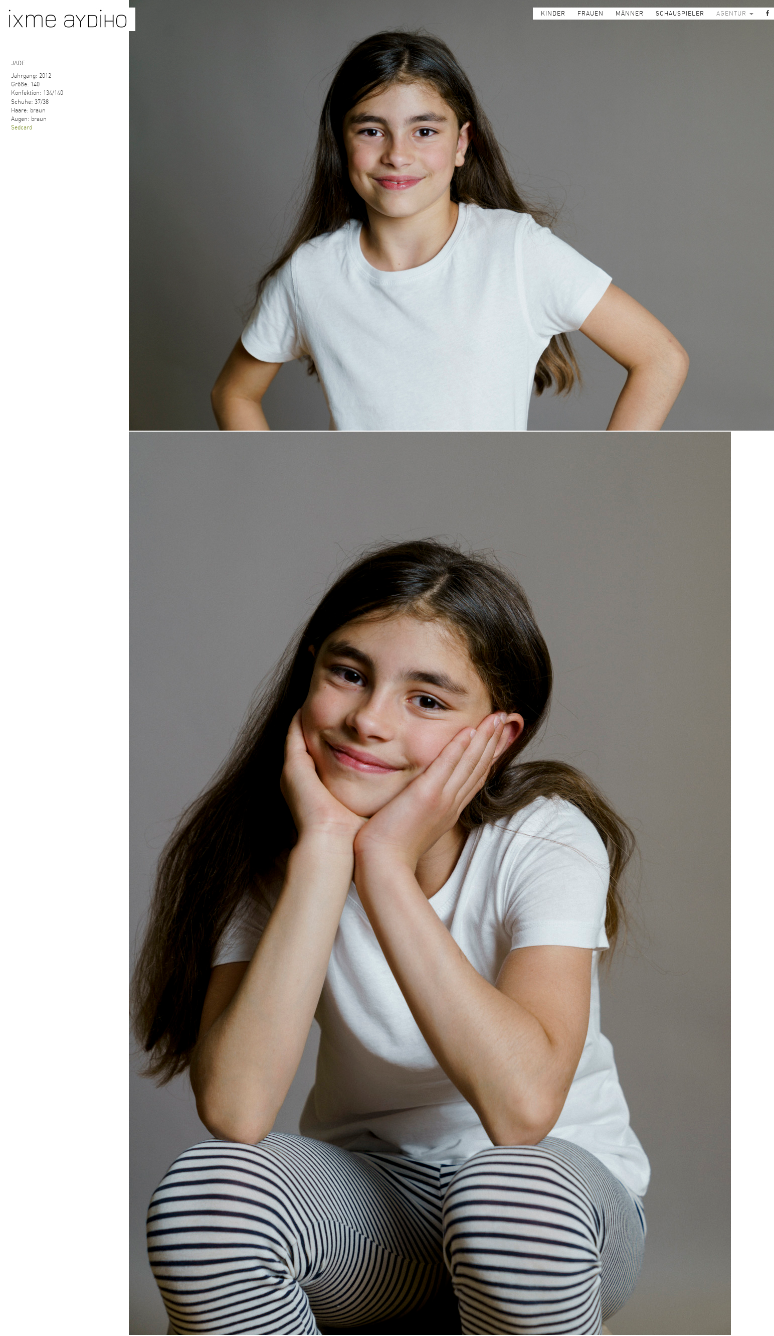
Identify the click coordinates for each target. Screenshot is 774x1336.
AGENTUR (734, 14)
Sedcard (21, 127)
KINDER (553, 14)
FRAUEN (590, 14)
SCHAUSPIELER (680, 14)
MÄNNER (630, 14)
